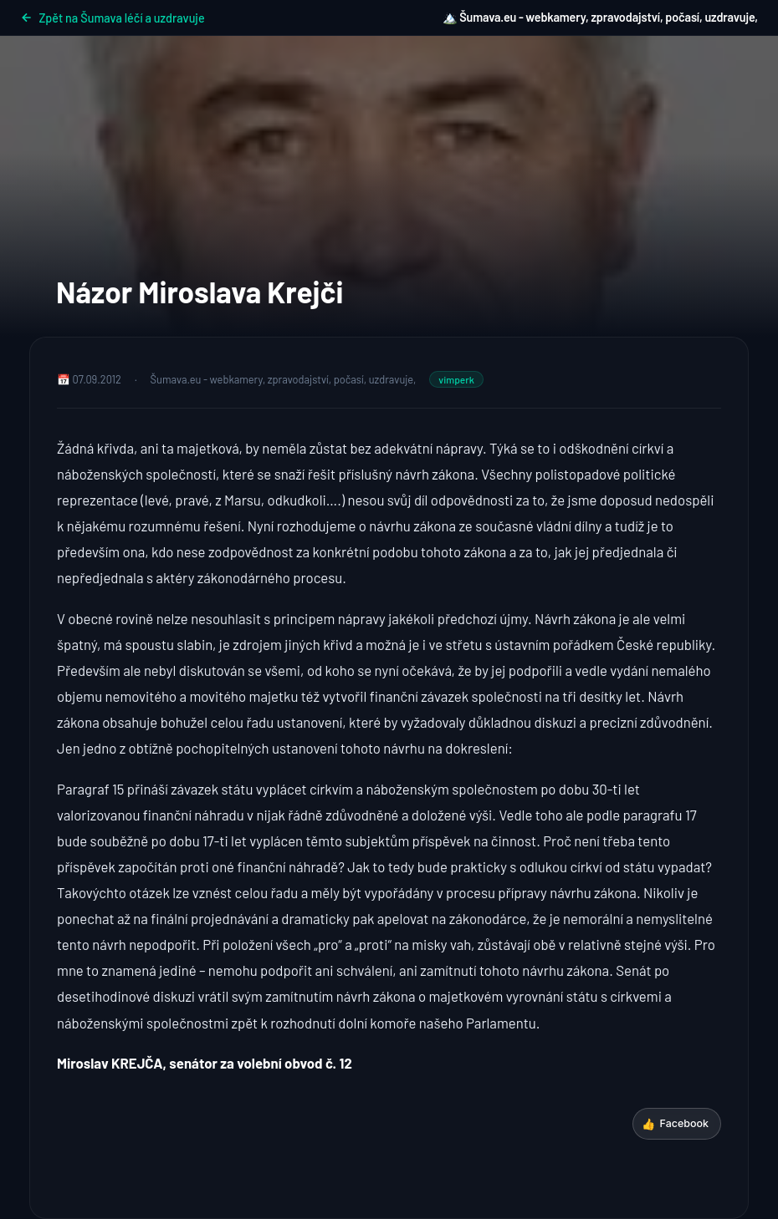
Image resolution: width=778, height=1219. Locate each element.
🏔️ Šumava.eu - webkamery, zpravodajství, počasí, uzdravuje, (600, 17)
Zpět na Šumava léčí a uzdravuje (112, 18)
